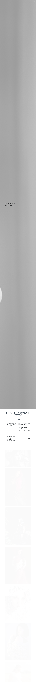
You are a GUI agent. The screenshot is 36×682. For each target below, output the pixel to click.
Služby (26, 443)
